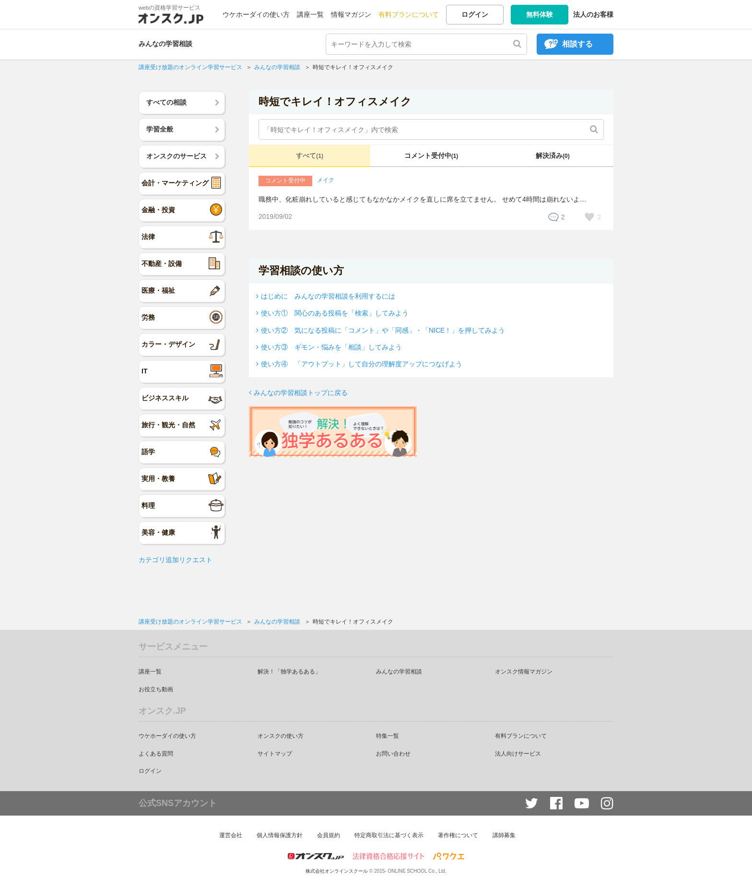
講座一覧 (310, 14)
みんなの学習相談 (165, 44)
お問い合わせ (393, 753)
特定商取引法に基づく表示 (388, 835)
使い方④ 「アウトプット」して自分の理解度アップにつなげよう (361, 364)
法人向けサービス (518, 753)
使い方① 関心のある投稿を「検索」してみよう (335, 313)
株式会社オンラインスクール (337, 871)
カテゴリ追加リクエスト (175, 560)
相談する (577, 44)
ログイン (474, 14)
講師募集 (504, 835)
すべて (309, 155)
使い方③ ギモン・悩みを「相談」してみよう (331, 347)
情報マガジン (351, 14)
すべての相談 (166, 102)
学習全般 (159, 129)
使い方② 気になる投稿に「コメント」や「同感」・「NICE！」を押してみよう (383, 330)
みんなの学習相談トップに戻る (301, 393)
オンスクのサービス (176, 156)
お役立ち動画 (156, 689)
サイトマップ (275, 753)
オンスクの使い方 (281, 736)
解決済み (553, 155)
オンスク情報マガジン (523, 671)
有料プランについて (408, 14)
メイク (325, 180)
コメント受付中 (431, 155)
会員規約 (328, 835)
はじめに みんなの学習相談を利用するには (328, 296)
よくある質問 (156, 753)
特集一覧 (387, 736)
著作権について (458, 835)
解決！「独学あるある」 (289, 671)
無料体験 (539, 14)
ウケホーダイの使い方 (256, 14)
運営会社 (230, 835)
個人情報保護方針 (280, 835)
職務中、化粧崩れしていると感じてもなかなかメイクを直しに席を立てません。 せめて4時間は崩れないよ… (422, 199)
